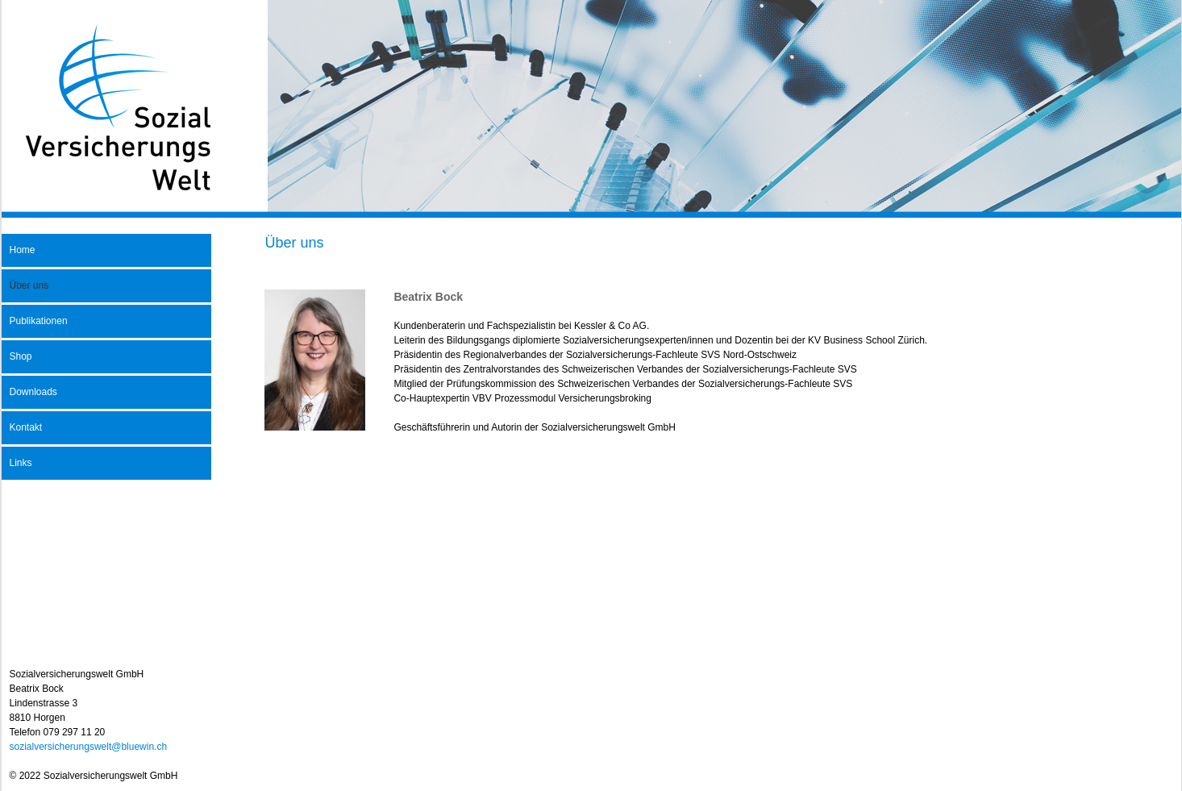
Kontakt (26, 427)
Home (22, 250)
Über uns (29, 285)
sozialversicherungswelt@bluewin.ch (89, 746)
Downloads (33, 392)
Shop (21, 356)
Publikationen (39, 321)
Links (21, 462)
